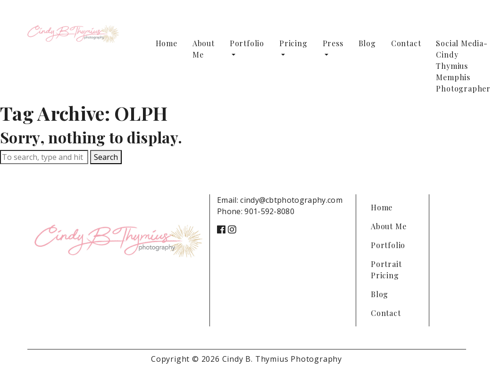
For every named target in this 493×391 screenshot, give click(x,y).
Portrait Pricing (386, 269)
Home (166, 43)
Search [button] (106, 157)
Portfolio (247, 43)
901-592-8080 (269, 211)
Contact (406, 43)
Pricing (293, 43)
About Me (203, 48)
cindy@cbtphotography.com (291, 200)
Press (333, 43)
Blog (367, 43)
